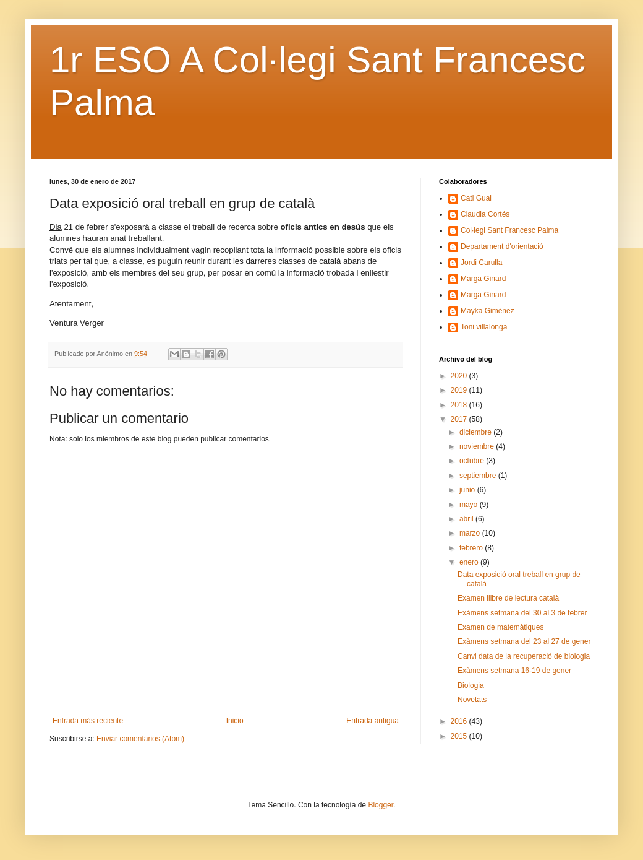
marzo (470, 533)
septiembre (478, 475)
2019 (460, 390)
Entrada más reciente (88, 720)
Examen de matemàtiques (500, 627)
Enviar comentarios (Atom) (140, 738)
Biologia (471, 685)
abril (467, 519)
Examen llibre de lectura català (508, 598)
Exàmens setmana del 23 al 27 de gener (524, 641)
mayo (469, 504)
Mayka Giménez (487, 310)
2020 (460, 375)
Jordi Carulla (481, 262)
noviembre (477, 446)
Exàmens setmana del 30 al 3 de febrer (522, 613)
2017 (460, 419)
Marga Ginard (483, 278)
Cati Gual (476, 198)
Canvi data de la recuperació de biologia (524, 656)
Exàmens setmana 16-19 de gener (514, 670)
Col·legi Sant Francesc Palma (509, 230)
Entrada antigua (372, 720)
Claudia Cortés (485, 214)
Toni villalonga (484, 327)
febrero (472, 548)
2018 (460, 405)
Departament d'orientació (502, 246)
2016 (460, 721)
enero (469, 562)
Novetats (472, 699)
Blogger (380, 805)
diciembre (476, 432)
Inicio (235, 720)
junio (468, 489)
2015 (460, 736)
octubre (472, 460)
